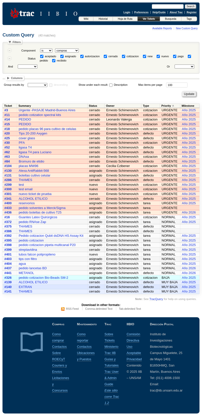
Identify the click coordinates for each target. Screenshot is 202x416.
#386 (8, 231)
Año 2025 (189, 110)
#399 (8, 250)
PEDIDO (25, 119)
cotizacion (132, 56)
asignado (70, 56)
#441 (8, 273)
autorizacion (92, 56)
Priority (166, 105)
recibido (62, 60)
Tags (189, 19)
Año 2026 (189, 212)
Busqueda (170, 19)
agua (22, 264)
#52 (7, 147)
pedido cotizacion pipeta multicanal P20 (47, 245)
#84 (7, 161)
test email (26, 189)
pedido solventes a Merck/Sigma (42, 208)
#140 (8, 287)
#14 (7, 119)
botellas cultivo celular (34, 175)
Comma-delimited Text (98, 308)
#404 (8, 264)
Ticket (8, 105)
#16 (7, 217)
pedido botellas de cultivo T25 (40, 212)
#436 (8, 212)
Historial (103, 19)
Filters (16, 42)
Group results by (14, 84)
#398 (8, 245)
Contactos (59, 346)
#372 (8, 222)
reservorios (27, 203)
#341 (8, 198)
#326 (8, 278)
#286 (8, 180)
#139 (8, 282)
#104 (8, 166)
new (150, 56)
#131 (8, 175)
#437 (8, 268)
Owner (110, 105)
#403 (8, 259)
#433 (8, 208)
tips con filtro (28, 259)
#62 (7, 152)
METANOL (26, 273)
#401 (8, 254)
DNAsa (24, 156)
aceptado (50, 56)
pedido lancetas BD (33, 268)
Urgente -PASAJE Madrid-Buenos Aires (47, 110)
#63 (7, 156)
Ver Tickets (149, 19)
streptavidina (28, 250)
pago (181, 56)
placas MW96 (28, 166)
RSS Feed (72, 308)
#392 (8, 236)
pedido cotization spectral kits (40, 115)
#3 (6, 110)
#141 (8, 291)
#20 (7, 133)
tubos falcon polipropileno (37, 254)
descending (61, 84)
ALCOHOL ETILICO (33, 198)
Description (118, 84)
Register (192, 12)
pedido (44, 60)
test (21, 184)
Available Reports (162, 28)
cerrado (113, 56)
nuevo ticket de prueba (35, 194)
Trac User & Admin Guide (111, 378)
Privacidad (134, 359)
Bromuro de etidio (31, 161)
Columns (17, 78)
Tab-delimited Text (130, 308)
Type (146, 105)
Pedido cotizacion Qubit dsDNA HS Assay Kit (51, 236)
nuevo (165, 56)
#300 (8, 189)
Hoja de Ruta (125, 19)
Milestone (188, 105)
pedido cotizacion (31, 240)
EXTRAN (25, 287)
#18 (7, 129)
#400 (8, 203)
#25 (7, 138)
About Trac (176, 12)
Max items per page (150, 84)
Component (28, 50)
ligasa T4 (25, 147)
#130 (8, 170)
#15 (7, 124)
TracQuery (156, 298)
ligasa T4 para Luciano (35, 152)
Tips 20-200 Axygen (33, 133)
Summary (24, 105)
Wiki (86, 19)
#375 (8, 226)
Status (31, 58)
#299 (8, 184)
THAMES (25, 180)
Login (126, 12)
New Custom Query (187, 28)
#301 (8, 194)
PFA (22, 142)
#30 (7, 142)
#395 (8, 240)
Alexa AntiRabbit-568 (34, 170)
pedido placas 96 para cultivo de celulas (47, 129)
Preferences (141, 12)
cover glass (27, 138)
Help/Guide (159, 12)
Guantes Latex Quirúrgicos (38, 217)
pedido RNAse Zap (32, 222)
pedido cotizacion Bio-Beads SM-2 (43, 278)
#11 (7, 115)
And (10, 66)
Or (168, 66)
